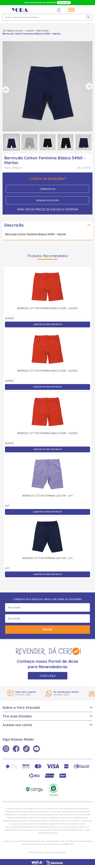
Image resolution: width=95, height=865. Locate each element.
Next (89, 86)
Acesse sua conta (47, 200)
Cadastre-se (47, 189)
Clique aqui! (63, 2)
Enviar (47, 629)
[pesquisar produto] (88, 17)
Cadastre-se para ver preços (47, 324)
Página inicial (14, 30)
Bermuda (42, 30)
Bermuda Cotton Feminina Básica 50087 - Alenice (47, 308)
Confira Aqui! (47, 675)
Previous (6, 89)
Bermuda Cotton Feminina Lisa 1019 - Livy (47, 496)
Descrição (14, 225)
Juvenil (29, 30)
